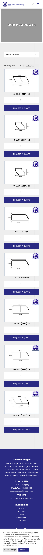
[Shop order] (30, 66)
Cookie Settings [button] (10, 550)
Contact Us (21, 520)
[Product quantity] (21, 100)
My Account (21, 517)
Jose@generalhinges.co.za (21, 491)
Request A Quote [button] (21, 108)
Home (21, 508)
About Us (21, 511)
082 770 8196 (27, 488)
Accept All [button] (23, 550)
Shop (21, 514)
